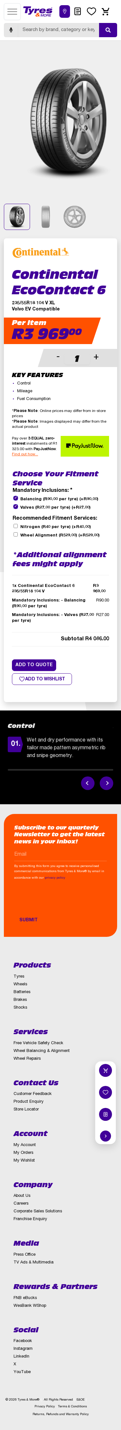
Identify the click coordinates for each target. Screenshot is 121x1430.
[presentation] (63, 901)
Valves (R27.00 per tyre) (55, 508)
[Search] (58, 30)
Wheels (20, 984)
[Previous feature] (88, 783)
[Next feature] (106, 783)
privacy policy (55, 878)
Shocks (20, 1008)
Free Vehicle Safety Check (38, 1043)
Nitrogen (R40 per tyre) (55, 527)
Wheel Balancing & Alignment (42, 1051)
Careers (21, 1204)
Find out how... (25, 454)
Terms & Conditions (72, 1406)
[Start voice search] (11, 30)
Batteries (22, 992)
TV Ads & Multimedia (34, 1263)
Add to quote (34, 665)
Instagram (23, 1349)
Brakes (20, 1000)
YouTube (22, 1372)
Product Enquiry (29, 1102)
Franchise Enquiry (30, 1219)
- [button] (58, 357)
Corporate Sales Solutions (38, 1211)
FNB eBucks (25, 1298)
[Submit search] (108, 30)
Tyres (19, 977)
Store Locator (26, 1110)
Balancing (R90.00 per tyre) (59, 499)
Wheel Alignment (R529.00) (60, 536)
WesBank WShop (30, 1306)
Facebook (23, 1341)
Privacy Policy (45, 1406)
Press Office (24, 1255)
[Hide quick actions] (105, 1136)
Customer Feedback (33, 1094)
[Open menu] (12, 11)
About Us (22, 1196)
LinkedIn (21, 1357)
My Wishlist (24, 1161)
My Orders (23, 1153)
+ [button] (96, 357)
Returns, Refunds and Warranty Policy (61, 1414)
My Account (25, 1145)
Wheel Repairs (27, 1059)
